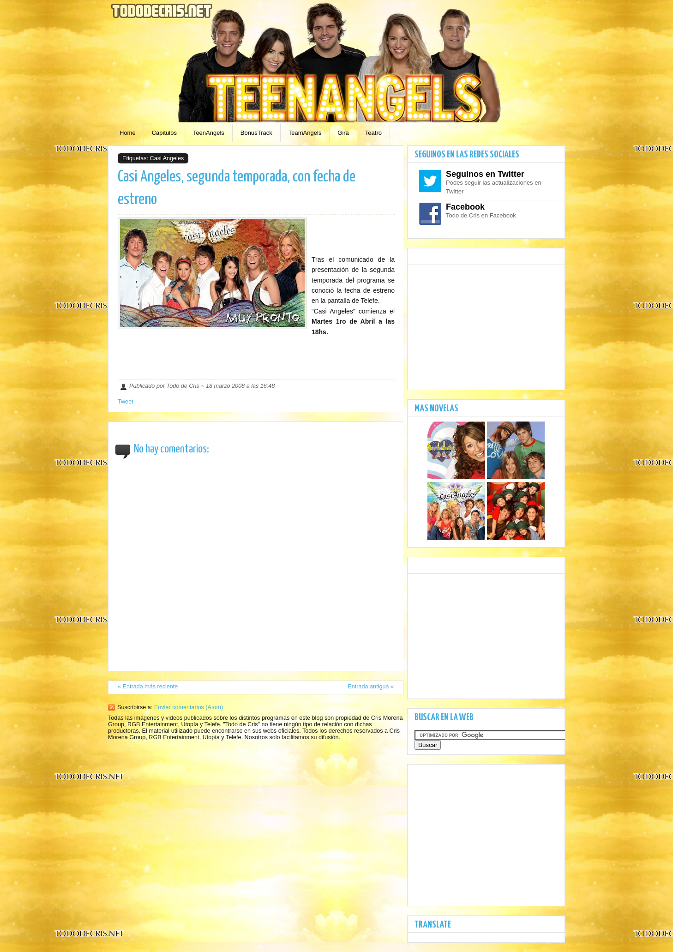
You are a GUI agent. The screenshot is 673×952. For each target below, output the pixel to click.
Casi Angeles (167, 158)
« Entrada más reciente (148, 686)
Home (128, 132)
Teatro (373, 132)
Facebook (465, 206)
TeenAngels (208, 132)
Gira (343, 132)
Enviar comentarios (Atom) (188, 707)
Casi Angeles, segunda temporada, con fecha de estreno (236, 188)
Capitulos (164, 132)
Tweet (125, 401)
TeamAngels (305, 132)
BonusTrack (256, 132)
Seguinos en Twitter (485, 174)
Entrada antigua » (371, 686)
